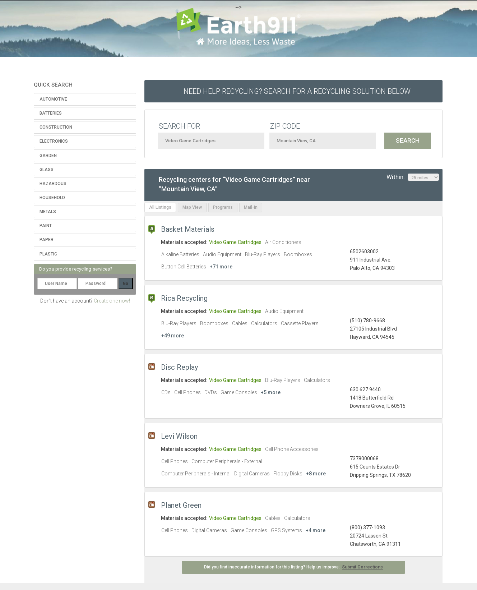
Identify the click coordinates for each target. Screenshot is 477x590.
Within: (412, 177)
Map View (192, 207)
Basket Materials (187, 229)
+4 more (315, 530)
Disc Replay (179, 367)
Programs (223, 207)
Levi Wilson (179, 436)
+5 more (271, 392)
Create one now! (112, 301)
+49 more (172, 335)
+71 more (221, 266)
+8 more (316, 473)
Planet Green (181, 505)
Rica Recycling (184, 298)
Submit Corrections (362, 567)
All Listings (160, 207)
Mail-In (251, 207)
